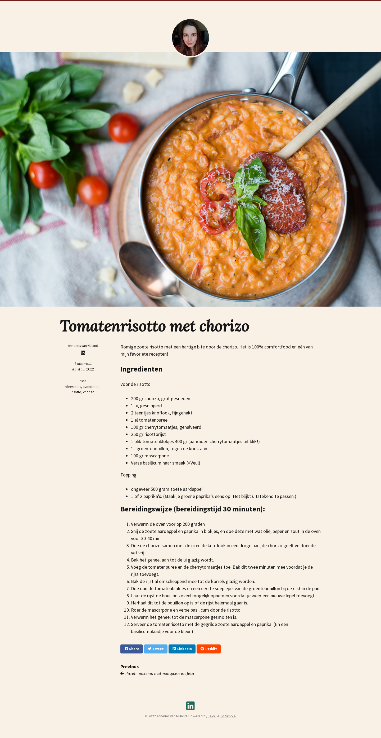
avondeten (91, 387)
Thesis (165, 5)
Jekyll (212, 716)
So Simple (228, 716)
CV (152, 5)
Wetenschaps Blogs (193, 5)
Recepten (223, 5)
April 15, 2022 (83, 369)
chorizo (88, 392)
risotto (76, 392)
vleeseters (73, 387)
